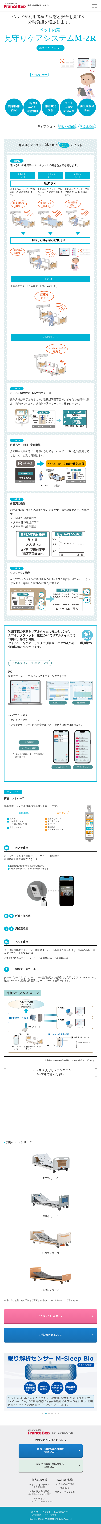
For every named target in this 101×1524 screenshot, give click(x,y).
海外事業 (65, 1488)
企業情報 (46, 1512)
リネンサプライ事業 (65, 1492)
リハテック (39, 1499)
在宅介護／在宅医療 (39, 1492)
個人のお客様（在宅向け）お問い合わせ (50, 1465)
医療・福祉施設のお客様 (38, 5)
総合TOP (35, 1512)
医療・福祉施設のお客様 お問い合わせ (50, 1450)
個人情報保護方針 (61, 1512)
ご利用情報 (36, 1515)
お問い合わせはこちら (50, 1335)
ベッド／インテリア (39, 1486)
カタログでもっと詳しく (50, 1316)
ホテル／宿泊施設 (65, 1484)
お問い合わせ (50, 1515)
